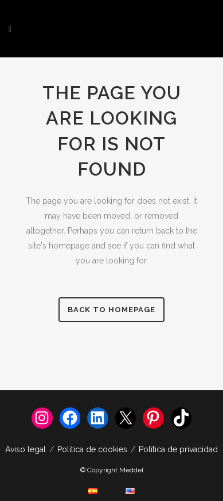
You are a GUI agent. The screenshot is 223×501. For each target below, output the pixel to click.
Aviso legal (25, 449)
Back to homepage (111, 309)
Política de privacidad (178, 449)
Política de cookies (92, 449)
